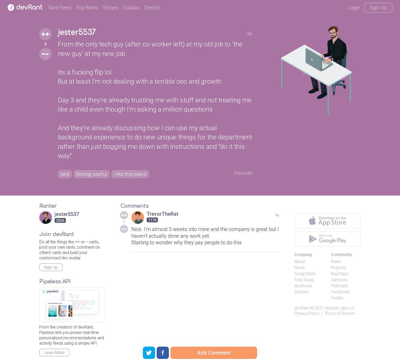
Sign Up (378, 8)
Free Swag (304, 279)
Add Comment (214, 353)
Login (354, 8)
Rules (336, 261)
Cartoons (339, 279)
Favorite (243, 173)
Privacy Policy (307, 313)
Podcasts (339, 285)
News (299, 267)
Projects (338, 267)
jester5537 (77, 33)
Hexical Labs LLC (340, 308)
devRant (301, 308)
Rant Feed (59, 8)
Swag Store (305, 273)
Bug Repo (339, 273)
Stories (110, 8)
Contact (301, 291)
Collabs (131, 8)
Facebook (340, 291)
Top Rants (87, 8)
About (299, 261)
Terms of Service (339, 313)
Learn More (54, 352)
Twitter (337, 298)
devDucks (303, 285)
